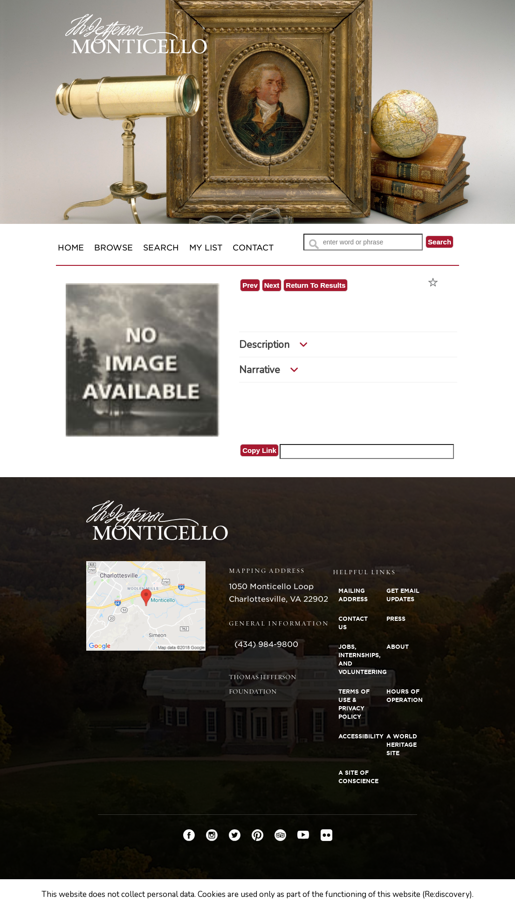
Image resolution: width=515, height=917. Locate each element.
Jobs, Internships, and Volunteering (359, 659)
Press (395, 618)
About (397, 646)
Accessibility (359, 736)
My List (205, 247)
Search (161, 247)
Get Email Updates (402, 595)
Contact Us (353, 623)
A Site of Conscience (358, 777)
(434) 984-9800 (266, 644)
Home (71, 247)
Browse (113, 247)
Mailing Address (353, 595)
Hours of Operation (404, 695)
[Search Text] (363, 242)
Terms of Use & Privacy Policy (354, 704)
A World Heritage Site (401, 745)
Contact (253, 247)
